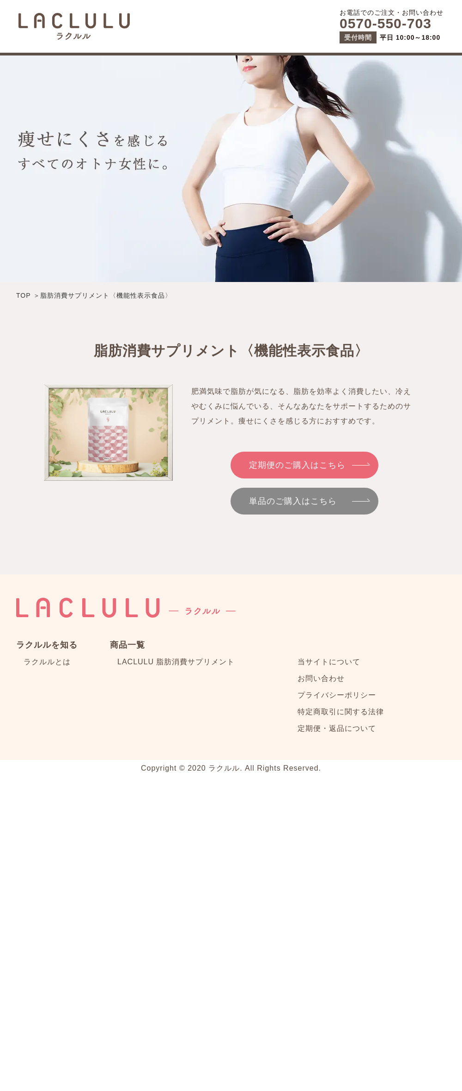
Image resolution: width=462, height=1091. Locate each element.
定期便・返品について (337, 728)
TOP (23, 295)
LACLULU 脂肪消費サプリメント (176, 662)
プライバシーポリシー (337, 695)
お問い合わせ (321, 678)
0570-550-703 (386, 23)
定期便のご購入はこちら (297, 465)
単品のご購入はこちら (293, 501)
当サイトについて (329, 662)
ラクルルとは (47, 662)
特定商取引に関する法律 (341, 712)
